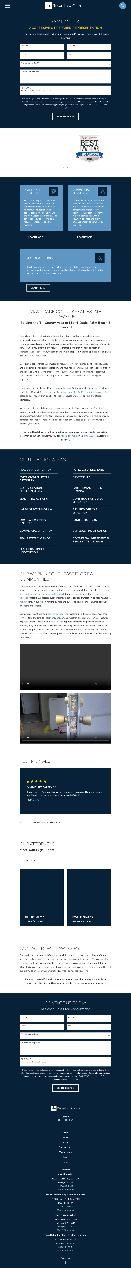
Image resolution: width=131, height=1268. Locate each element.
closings (78, 594)
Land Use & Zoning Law (36, 509)
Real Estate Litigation (36, 469)
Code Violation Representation (31, 489)
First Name (25, 46)
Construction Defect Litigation (89, 500)
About (65, 1142)
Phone (23, 54)
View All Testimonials (46, 822)
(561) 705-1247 (65, 1247)
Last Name (72, 46)
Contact (65, 1162)
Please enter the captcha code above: (36, 91)
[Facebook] (65, 1263)
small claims (57, 621)
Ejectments (81, 477)
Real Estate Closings (35, 538)
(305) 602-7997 (65, 1186)
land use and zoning (37, 594)
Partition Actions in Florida (87, 489)
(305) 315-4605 (65, 1206)
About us (29, 860)
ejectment (68, 590)
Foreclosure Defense (88, 469)
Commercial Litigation (36, 530)
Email (70, 54)
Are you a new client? (30, 63)
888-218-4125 (65, 1120)
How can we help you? (30, 71)
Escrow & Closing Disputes (33, 522)
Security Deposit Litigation (85, 511)
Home (65, 1137)
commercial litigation (58, 614)
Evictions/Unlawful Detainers (35, 479)
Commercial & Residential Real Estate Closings (91, 540)
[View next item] (68, 168)
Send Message (65, 116)
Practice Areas (65, 1147)
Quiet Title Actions (34, 498)
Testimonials (65, 1152)
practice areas (30, 586)
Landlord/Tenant (86, 520)
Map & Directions (65, 1189)
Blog (65, 1157)
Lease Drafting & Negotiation (32, 551)
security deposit (56, 594)
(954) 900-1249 (65, 1227)
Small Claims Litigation (90, 530)
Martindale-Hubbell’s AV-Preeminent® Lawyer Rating (82, 392)
